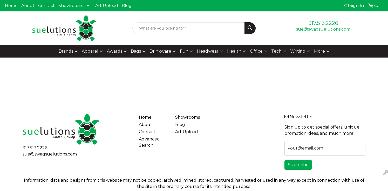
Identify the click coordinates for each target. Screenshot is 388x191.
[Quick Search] (188, 28)
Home (11, 5)
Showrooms (70, 5)
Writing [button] (297, 51)
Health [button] (234, 51)
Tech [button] (276, 51)
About (28, 5)
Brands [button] (66, 51)
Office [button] (256, 51)
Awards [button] (114, 51)
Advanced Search (149, 142)
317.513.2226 (323, 23)
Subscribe (298, 164)
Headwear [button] (208, 51)
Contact (46, 5)
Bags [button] (136, 51)
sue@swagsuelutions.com (323, 29)
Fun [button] (184, 51)
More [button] (319, 51)
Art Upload (106, 5)
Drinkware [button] (160, 51)
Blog (127, 5)
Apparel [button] (90, 51)
